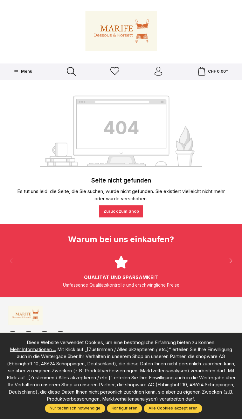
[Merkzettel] (114, 72)
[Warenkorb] (212, 72)
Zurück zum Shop (121, 212)
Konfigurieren (124, 408)
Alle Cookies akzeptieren (173, 408)
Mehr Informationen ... (33, 349)
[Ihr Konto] (158, 72)
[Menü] (23, 72)
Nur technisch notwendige (75, 408)
